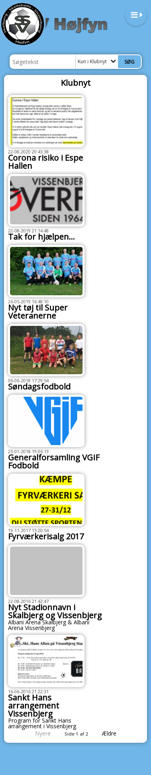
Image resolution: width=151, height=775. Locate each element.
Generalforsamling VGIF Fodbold (53, 461)
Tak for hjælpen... (41, 236)
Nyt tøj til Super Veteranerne (38, 311)
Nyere (38, 733)
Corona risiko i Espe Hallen (45, 161)
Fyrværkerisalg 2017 (46, 536)
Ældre (115, 733)
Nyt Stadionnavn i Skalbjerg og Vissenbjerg (55, 611)
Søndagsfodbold (39, 386)
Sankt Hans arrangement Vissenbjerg (33, 705)
